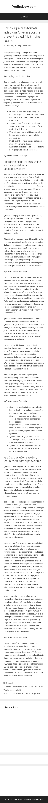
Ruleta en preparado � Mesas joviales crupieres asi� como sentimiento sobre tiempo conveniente (22, 743)
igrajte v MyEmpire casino (25, 186)
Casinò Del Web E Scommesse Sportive (23, 693)
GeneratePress (37, 799)
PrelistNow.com (24, 7)
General (9, 683)
